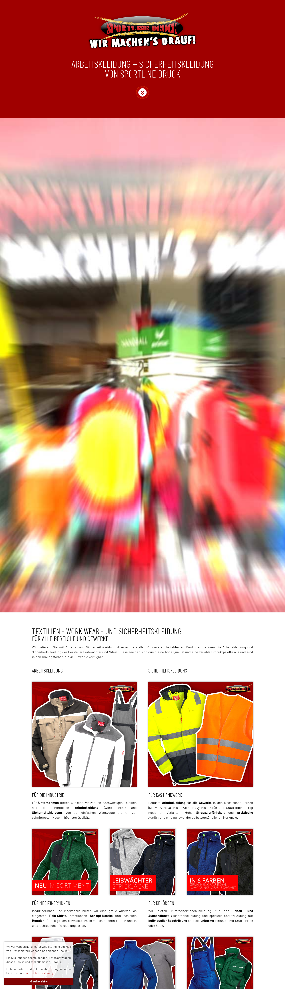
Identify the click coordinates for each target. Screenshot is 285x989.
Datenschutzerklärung (39, 973)
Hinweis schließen (39, 981)
